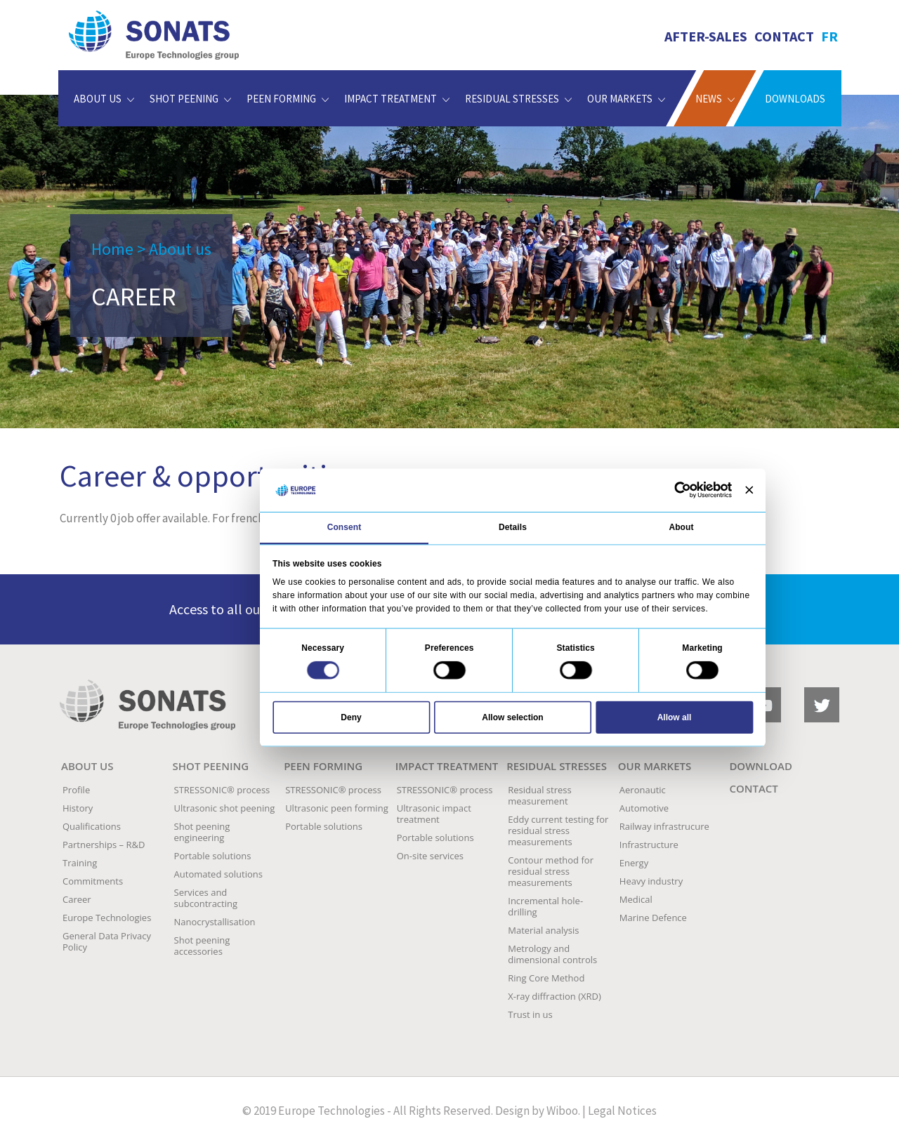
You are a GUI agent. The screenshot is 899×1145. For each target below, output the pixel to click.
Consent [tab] (344, 527)
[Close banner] (749, 490)
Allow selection (512, 717)
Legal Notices (622, 1110)
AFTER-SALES (705, 36)
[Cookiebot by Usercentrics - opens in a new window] (683, 490)
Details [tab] (513, 527)
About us (180, 249)
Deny (351, 717)
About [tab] (681, 527)
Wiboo (562, 1110)
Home (112, 249)
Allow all (674, 717)
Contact (784, 36)
